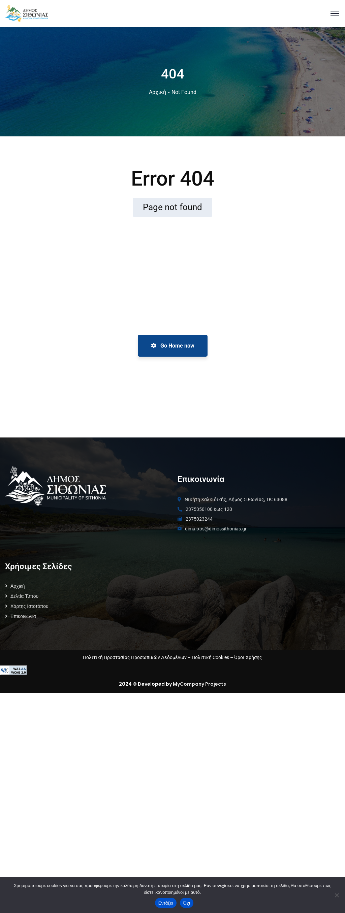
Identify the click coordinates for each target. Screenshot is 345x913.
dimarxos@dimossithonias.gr (216, 528)
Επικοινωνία (23, 616)
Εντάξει (165, 903)
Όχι (186, 903)
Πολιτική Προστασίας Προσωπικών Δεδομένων (135, 657)
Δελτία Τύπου (24, 596)
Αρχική (157, 92)
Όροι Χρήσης (248, 657)
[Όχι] (336, 895)
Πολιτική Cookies (210, 657)
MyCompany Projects (199, 684)
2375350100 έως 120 (209, 509)
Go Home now (172, 346)
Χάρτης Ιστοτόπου (29, 606)
